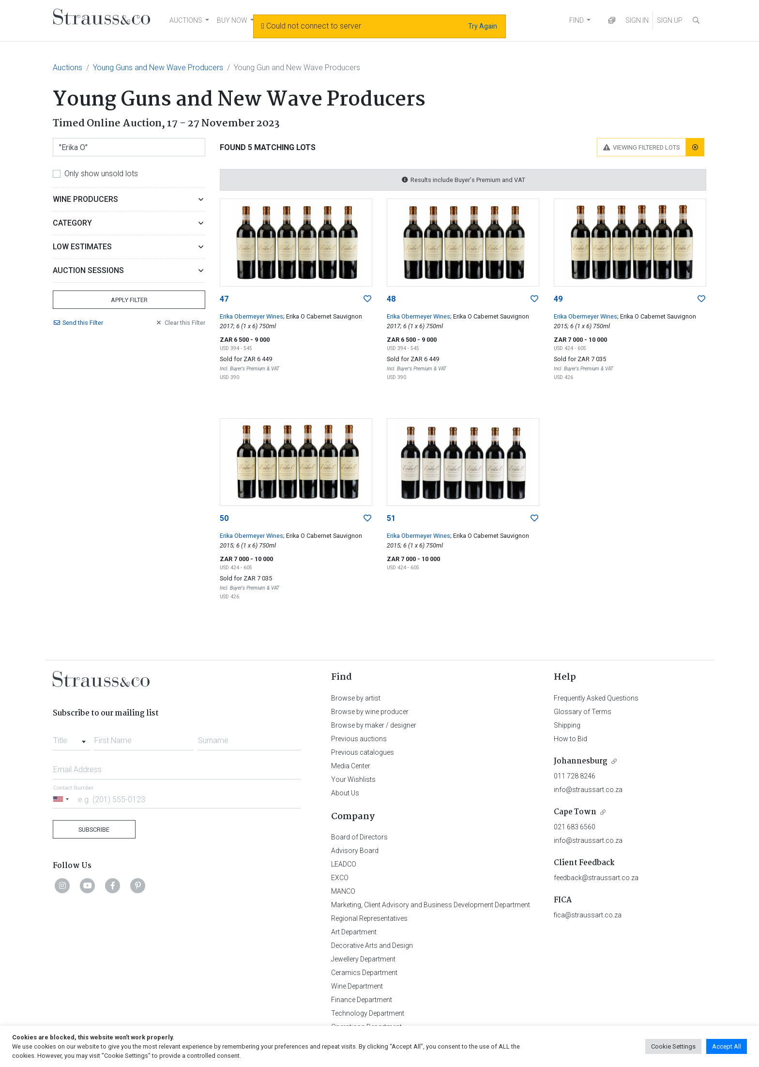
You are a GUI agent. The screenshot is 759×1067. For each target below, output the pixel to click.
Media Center (350, 766)
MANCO (343, 891)
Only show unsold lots (101, 173)
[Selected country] (62, 799)
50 (224, 518)
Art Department (354, 932)
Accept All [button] (726, 1046)
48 (391, 299)
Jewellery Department (363, 959)
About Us (345, 793)
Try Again (482, 26)
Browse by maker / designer (373, 725)
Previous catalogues (362, 752)
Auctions (67, 67)
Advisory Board (355, 850)
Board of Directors (359, 837)
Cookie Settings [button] (673, 1046)
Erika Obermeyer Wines (251, 316)
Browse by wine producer (370, 712)
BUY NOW (232, 20)
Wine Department (357, 986)
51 (391, 518)
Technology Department (367, 1013)
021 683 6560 (574, 827)
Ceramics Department (364, 972)
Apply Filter (129, 300)
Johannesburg (580, 761)
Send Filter (78, 322)
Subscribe (93, 829)
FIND (576, 20)
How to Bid (570, 739)
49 (558, 299)
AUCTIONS (185, 20)
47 (224, 299)
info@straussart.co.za (588, 789)
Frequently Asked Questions (596, 698)
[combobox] (71, 737)
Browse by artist (355, 698)
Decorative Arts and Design (372, 945)
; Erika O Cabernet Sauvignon (322, 316)
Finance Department (361, 1000)
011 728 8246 (574, 776)
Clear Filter (180, 322)
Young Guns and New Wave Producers (158, 67)
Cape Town (575, 812)
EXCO (340, 878)
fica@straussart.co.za (588, 915)
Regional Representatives (369, 918)
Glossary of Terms (582, 712)
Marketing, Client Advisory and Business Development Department (430, 905)
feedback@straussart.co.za (596, 878)
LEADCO (343, 864)
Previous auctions (359, 739)
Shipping (567, 725)
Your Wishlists (353, 779)
